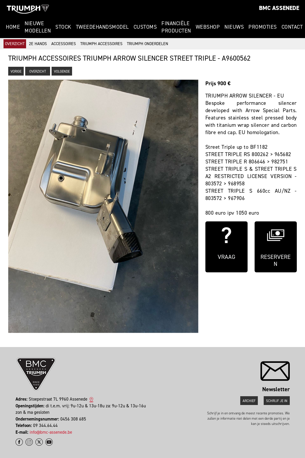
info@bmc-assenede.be (51, 432)
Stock (63, 26)
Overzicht (15, 44)
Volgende (62, 71)
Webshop (208, 26)
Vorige (16, 71)
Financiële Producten (176, 27)
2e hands (38, 44)
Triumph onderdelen (147, 44)
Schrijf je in (276, 401)
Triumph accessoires (101, 44)
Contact (292, 26)
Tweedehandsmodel (102, 26)
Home (13, 26)
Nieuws (234, 26)
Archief (249, 401)
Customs (145, 26)
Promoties (262, 26)
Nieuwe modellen (38, 27)
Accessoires (63, 44)
